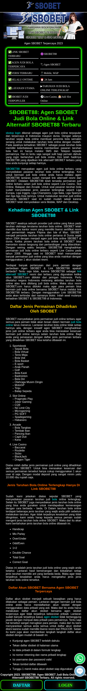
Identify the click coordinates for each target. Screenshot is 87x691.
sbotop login (13, 133)
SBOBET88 (13, 168)
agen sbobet (51, 617)
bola (54, 499)
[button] (80, 671)
